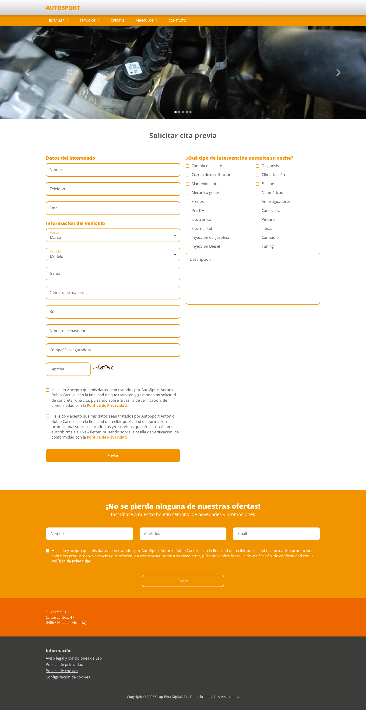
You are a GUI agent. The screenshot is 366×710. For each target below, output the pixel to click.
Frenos (195, 201)
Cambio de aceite (204, 165)
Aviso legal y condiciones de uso (74, 658)
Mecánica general (204, 192)
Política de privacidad (64, 664)
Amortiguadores (273, 201)
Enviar (113, 455)
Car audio (267, 237)
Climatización (270, 174)
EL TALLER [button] (57, 20)
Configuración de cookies (68, 677)
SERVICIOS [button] (88, 20)
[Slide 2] (183, 112)
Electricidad (199, 228)
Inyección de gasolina (207, 237)
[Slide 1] (179, 112)
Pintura (265, 219)
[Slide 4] (190, 112)
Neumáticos (269, 192)
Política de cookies (62, 670)
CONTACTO (177, 20)
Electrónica (198, 219)
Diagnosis (267, 165)
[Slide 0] (175, 112)
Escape (265, 183)
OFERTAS (118, 20)
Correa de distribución (209, 174)
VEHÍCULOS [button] (145, 20)
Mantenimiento (202, 183)
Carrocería (268, 210)
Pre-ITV (195, 210)
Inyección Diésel (203, 246)
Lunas (264, 228)
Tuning (265, 246)
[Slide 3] (187, 112)
